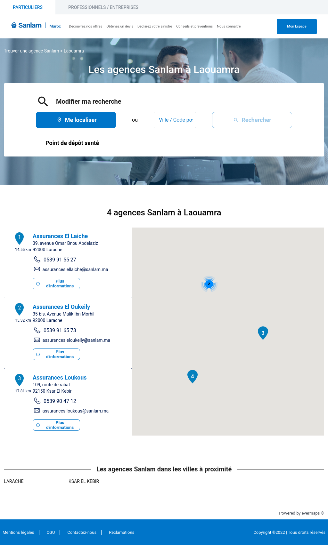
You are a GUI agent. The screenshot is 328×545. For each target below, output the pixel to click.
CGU (51, 532)
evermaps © (313, 513)
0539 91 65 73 (60, 330)
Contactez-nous (81, 532)
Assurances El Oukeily (61, 306)
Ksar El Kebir (84, 481)
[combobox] (175, 120)
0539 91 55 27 (60, 260)
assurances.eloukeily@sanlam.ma (77, 340)
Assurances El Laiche (60, 236)
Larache (14, 481)
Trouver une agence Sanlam (31, 51)
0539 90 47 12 (60, 401)
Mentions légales (18, 532)
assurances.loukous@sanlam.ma (76, 410)
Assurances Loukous (60, 377)
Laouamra (74, 51)
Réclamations (121, 532)
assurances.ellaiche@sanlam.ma (75, 269)
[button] (263, 333)
